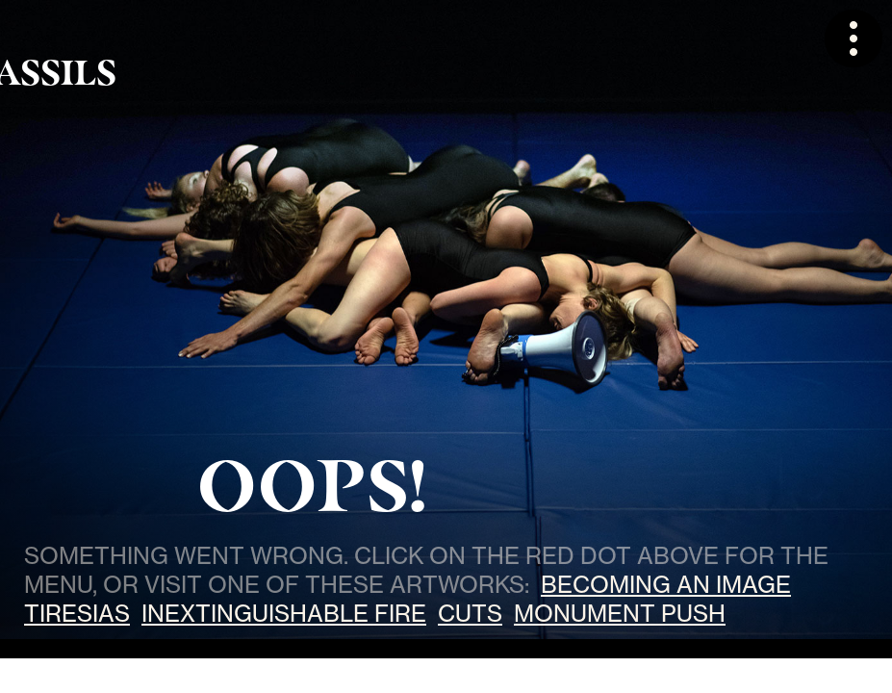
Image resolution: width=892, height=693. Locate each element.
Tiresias (77, 613)
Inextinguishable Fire (283, 613)
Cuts (470, 613)
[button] (853, 38)
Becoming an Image (666, 584)
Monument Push (620, 613)
